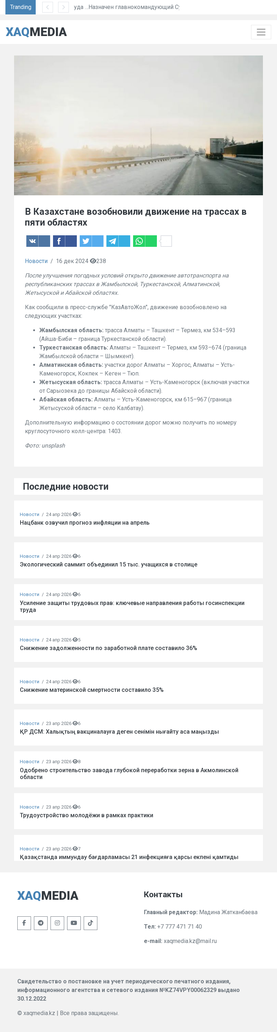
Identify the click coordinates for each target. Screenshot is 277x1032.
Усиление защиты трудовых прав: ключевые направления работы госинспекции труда (132, 606)
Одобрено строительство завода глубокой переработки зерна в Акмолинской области (129, 773)
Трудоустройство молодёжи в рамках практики (86, 815)
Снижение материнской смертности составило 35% (92, 689)
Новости (36, 261)
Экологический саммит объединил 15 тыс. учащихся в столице (108, 564)
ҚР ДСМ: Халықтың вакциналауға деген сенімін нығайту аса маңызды (119, 731)
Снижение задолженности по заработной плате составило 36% (108, 648)
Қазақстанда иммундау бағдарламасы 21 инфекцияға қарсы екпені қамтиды (129, 857)
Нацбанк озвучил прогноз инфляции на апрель (85, 522)
